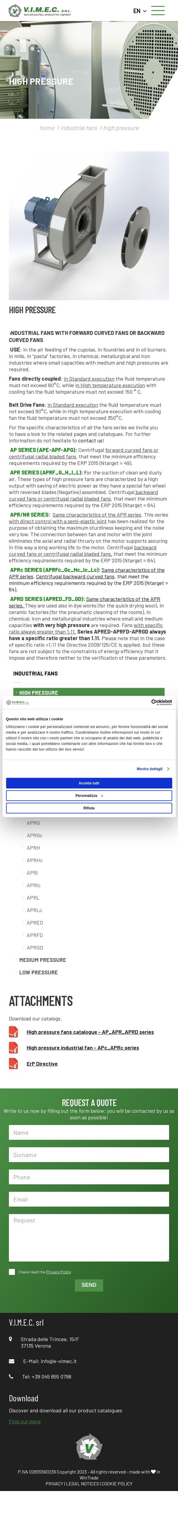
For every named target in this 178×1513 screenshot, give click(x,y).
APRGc (34, 835)
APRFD (35, 935)
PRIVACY (54, 1483)
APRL (33, 897)
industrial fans (78, 128)
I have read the (44, 1271)
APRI (32, 872)
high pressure (121, 128)
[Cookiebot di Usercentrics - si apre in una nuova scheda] (146, 702)
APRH (33, 847)
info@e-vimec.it (59, 1361)
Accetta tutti (89, 783)
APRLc (34, 910)
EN (140, 10)
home (47, 128)
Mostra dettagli (150, 769)
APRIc (34, 885)
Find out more (25, 1421)
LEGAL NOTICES (82, 1483)
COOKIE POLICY (117, 1483)
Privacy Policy (58, 1271)
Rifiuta (89, 808)
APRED (35, 922)
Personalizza (89, 795)
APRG (33, 822)
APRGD (35, 947)
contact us (90, 440)
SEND (88, 1285)
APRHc (35, 860)
